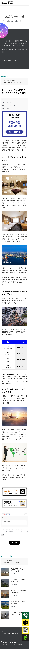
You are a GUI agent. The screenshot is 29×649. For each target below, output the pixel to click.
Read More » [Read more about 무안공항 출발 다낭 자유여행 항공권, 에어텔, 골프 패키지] (14, 584)
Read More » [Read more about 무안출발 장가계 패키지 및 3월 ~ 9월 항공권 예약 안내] (14, 617)
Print (26, 514)
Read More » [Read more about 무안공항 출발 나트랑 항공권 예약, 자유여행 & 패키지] (14, 595)
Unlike (8, 514)
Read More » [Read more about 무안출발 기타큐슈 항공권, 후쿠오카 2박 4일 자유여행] (14, 573)
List (3, 534)
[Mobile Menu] (27, 3)
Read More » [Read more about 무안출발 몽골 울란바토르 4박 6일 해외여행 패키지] (14, 606)
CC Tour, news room (9, 642)
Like (3, 514)
